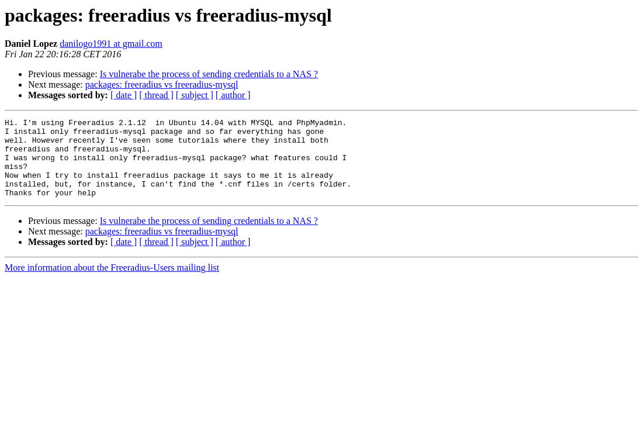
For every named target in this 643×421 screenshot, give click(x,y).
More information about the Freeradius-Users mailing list (112, 283)
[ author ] (233, 95)
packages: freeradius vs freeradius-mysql (161, 84)
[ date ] (123, 95)
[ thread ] (156, 95)
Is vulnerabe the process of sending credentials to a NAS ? (209, 74)
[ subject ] (194, 95)
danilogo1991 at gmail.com (111, 44)
